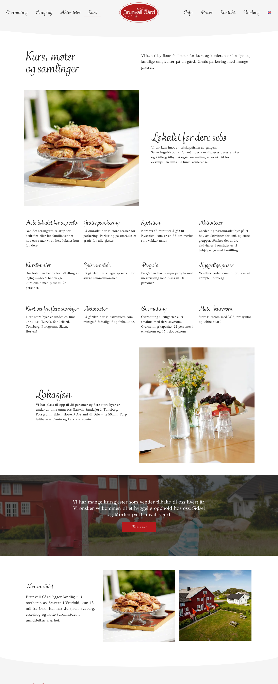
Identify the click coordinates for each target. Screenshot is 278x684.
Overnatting (17, 12)
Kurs (92, 12)
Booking (251, 12)
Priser (206, 12)
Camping (44, 12)
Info (188, 12)
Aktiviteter (70, 12)
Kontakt (227, 12)
